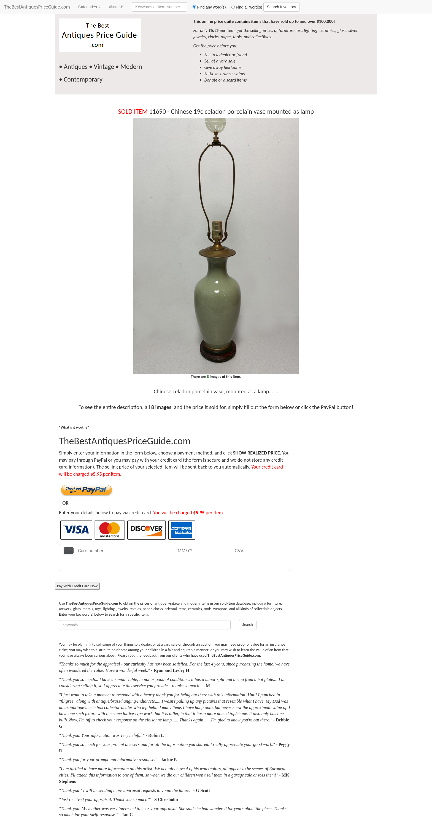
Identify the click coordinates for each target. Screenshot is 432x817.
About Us (116, 6)
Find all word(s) (244, 7)
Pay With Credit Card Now (77, 572)
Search (247, 611)
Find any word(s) (207, 7)
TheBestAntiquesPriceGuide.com (37, 7)
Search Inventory (281, 7)
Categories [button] (89, 7)
